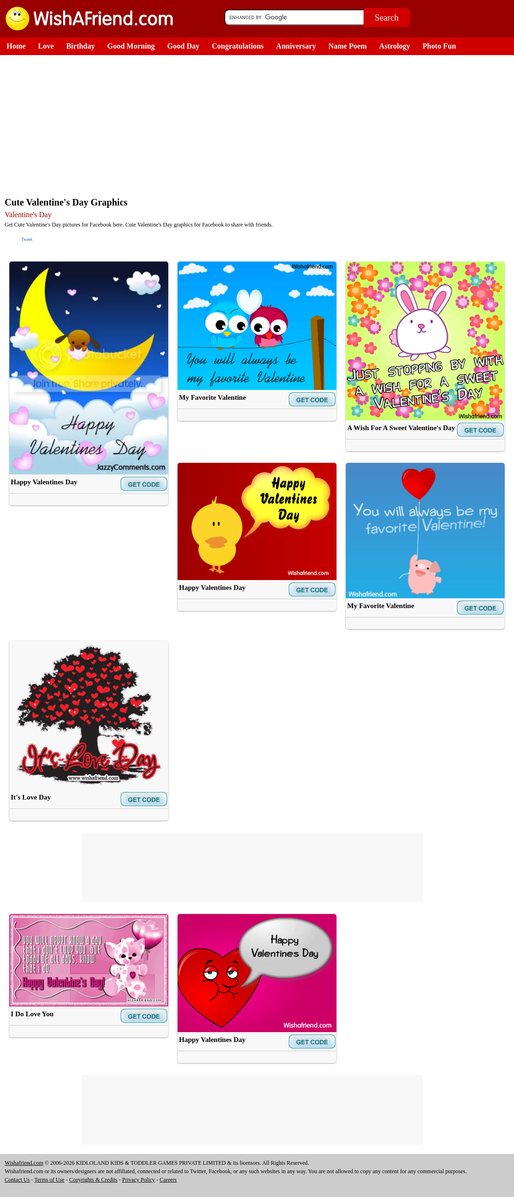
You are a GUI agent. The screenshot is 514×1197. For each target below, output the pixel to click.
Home (16, 46)
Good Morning (131, 46)
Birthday (80, 46)
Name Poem (347, 46)
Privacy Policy (138, 1179)
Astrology (394, 46)
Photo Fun (439, 46)
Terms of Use (49, 1179)
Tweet (26, 239)
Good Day (183, 46)
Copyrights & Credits (93, 1179)
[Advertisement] (259, 125)
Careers (168, 1179)
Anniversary (296, 46)
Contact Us (17, 1179)
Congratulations (238, 46)
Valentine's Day (28, 215)
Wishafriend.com (24, 1163)
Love (46, 46)
